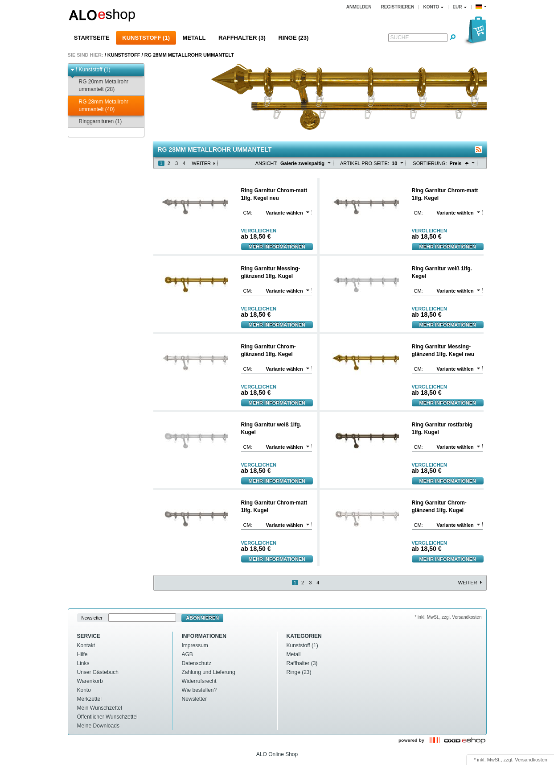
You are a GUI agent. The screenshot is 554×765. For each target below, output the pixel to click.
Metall (194, 37)
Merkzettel (89, 699)
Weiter (201, 163)
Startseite (92, 37)
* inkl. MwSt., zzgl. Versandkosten (447, 617)
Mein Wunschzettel (99, 708)
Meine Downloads (98, 726)
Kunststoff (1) (146, 37)
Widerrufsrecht (199, 681)
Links (83, 663)
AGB (187, 654)
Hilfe (82, 654)
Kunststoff (123, 55)
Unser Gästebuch (98, 672)
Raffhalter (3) (242, 37)
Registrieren (397, 6)
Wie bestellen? (199, 690)
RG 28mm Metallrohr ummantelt (189, 55)
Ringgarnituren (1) (96, 121)
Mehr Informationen (277, 246)
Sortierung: (430, 163)
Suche (399, 37)
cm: (247, 212)
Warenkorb (90, 681)
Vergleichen (258, 230)
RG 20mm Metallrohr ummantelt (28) (99, 85)
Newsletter (92, 618)
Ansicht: (266, 163)
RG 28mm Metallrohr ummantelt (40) (99, 105)
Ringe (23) (293, 37)
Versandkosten (531, 759)
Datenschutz (197, 663)
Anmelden (359, 6)
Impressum (195, 645)
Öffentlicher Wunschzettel (107, 717)
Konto (84, 690)
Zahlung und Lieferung (208, 672)
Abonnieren (202, 617)
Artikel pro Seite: (364, 163)
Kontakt (86, 645)
